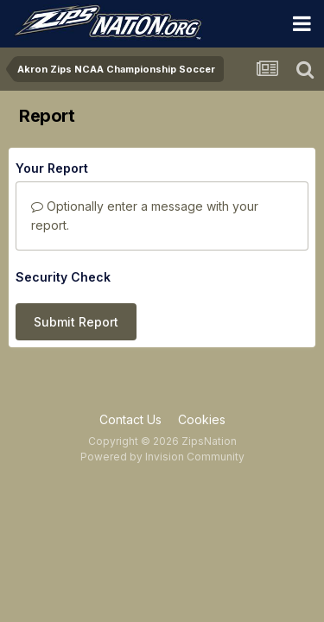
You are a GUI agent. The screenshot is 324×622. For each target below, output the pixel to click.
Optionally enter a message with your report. (144, 215)
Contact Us (130, 419)
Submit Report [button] (76, 321)
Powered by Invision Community (162, 456)
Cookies (202, 419)
